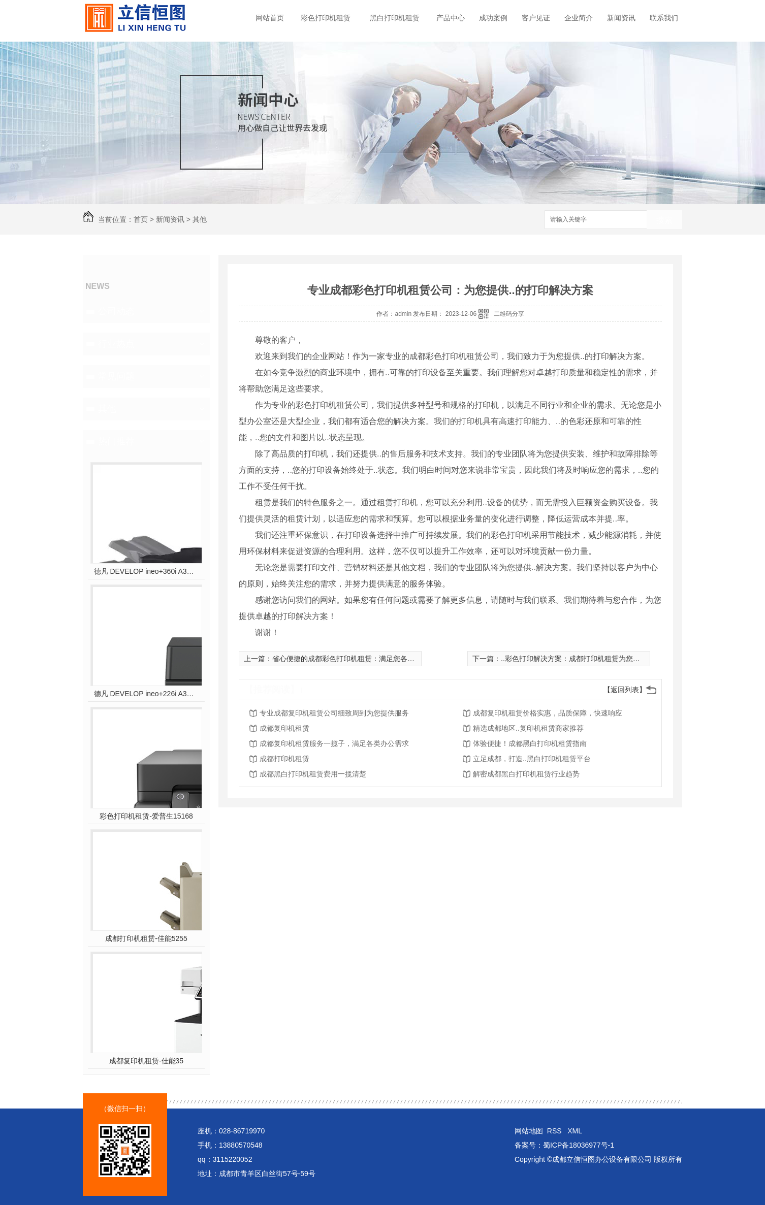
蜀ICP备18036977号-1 (578, 1145)
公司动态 (116, 311)
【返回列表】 (624, 690)
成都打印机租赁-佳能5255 (146, 938)
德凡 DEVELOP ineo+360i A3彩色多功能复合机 (146, 571)
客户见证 (536, 18)
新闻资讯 (621, 18)
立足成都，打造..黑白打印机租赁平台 (532, 759)
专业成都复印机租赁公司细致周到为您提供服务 (334, 713)
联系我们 (664, 18)
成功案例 (493, 18)
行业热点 (116, 344)
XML (574, 1131)
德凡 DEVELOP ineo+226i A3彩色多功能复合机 (146, 694)
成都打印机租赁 (284, 759)
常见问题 (116, 376)
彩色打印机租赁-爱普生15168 (146, 816)
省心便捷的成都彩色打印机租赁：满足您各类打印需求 (357, 659)
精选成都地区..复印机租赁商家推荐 (528, 728)
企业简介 (578, 18)
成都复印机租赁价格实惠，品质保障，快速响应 (547, 713)
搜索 (664, 220)
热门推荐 (116, 441)
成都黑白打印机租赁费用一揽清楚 (313, 774)
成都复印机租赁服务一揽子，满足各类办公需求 (334, 743)
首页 (141, 219)
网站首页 (270, 18)
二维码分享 (509, 313)
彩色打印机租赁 (325, 18)
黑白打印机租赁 (395, 18)
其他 (200, 219)
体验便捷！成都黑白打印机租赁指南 (530, 743)
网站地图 (529, 1131)
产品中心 (450, 18)
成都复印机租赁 (284, 728)
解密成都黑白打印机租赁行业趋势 (526, 774)
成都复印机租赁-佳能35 (146, 1061)
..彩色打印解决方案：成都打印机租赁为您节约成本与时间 (592, 659)
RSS (555, 1131)
